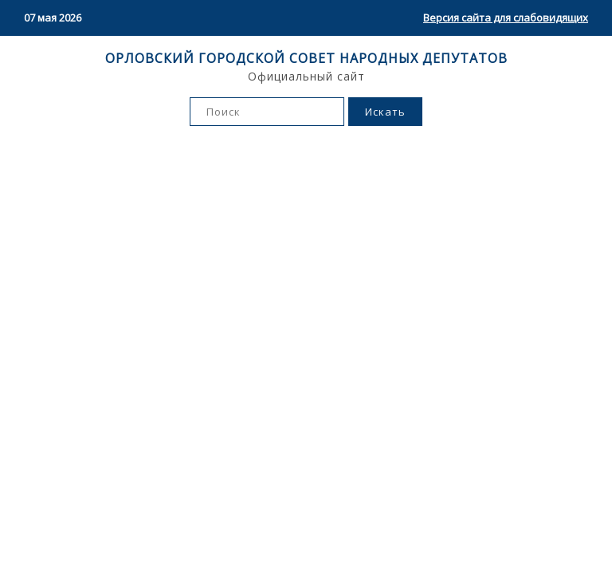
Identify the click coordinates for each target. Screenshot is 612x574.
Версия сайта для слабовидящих (505, 17)
